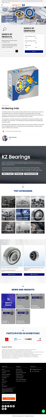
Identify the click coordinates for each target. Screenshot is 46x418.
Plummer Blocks (15, 354)
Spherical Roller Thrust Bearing (8, 352)
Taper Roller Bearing (19, 352)
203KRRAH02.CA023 (37, 272)
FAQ (3, 384)
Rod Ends (10, 355)
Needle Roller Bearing (39, 352)
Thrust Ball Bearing (21, 349)
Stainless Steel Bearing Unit (24, 354)
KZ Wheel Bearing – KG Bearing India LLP (6, 324)
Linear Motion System (6, 357)
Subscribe (8, 398)
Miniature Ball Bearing (12, 349)
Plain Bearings (4, 355)
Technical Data (31, 175)
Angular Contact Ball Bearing (7, 350)
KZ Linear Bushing (14, 357)
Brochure (4, 382)
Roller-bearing (28, 350)
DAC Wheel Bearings (27, 356)
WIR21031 (31, 272)
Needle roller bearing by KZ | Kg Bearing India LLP (21, 325)
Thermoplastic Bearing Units (27, 353)
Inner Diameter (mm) (30, 36)
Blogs (3, 379)
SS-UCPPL (4, 269)
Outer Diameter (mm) (30, 41)
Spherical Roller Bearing (6, 353)
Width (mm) (28, 45)
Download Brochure (15, 0)
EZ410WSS (43, 272)
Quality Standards (6, 374)
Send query (11, 275)
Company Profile (6, 371)
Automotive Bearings (6, 356)
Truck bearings (35, 356)
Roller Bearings (19, 371)
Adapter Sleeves (27, 355)
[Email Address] (9, 396)
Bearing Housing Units (16, 353)
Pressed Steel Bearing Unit (36, 354)
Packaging (4, 377)
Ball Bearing (4, 349)
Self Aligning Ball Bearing (19, 350)
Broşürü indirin (37, 0)
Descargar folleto (29, 0)
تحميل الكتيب (7, 2)
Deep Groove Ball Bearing (31, 349)
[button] (44, 15)
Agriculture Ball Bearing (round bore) (32, 269)
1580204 (28, 272)
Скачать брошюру (23, 0)
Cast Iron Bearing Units (6, 354)
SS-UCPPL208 (9, 271)
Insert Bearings (34, 355)
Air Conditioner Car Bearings (17, 356)
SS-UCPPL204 (4, 271)
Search (34, 51)
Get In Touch (8, 175)
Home (3, 369)
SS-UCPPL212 (14, 271)
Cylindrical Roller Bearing (29, 352)
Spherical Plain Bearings (18, 355)
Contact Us (4, 381)
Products (19, 175)
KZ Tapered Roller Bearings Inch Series (35, 308)
